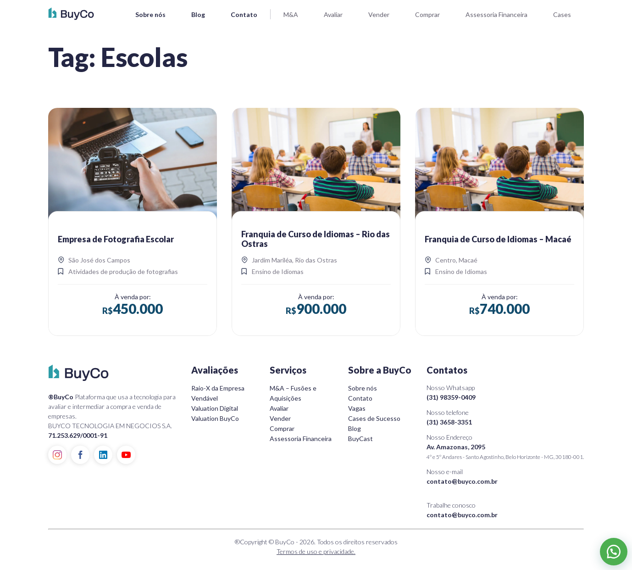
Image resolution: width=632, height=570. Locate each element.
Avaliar (333, 14)
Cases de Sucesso (374, 418)
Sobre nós (150, 14)
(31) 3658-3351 (449, 422)
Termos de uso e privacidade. (316, 551)
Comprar (427, 14)
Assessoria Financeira (496, 14)
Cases (562, 14)
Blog (198, 14)
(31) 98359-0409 (451, 397)
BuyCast (360, 438)
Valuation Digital (214, 408)
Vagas (357, 408)
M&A (290, 14)
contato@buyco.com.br (462, 481)
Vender (378, 14)
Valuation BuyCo (215, 418)
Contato (244, 14)
